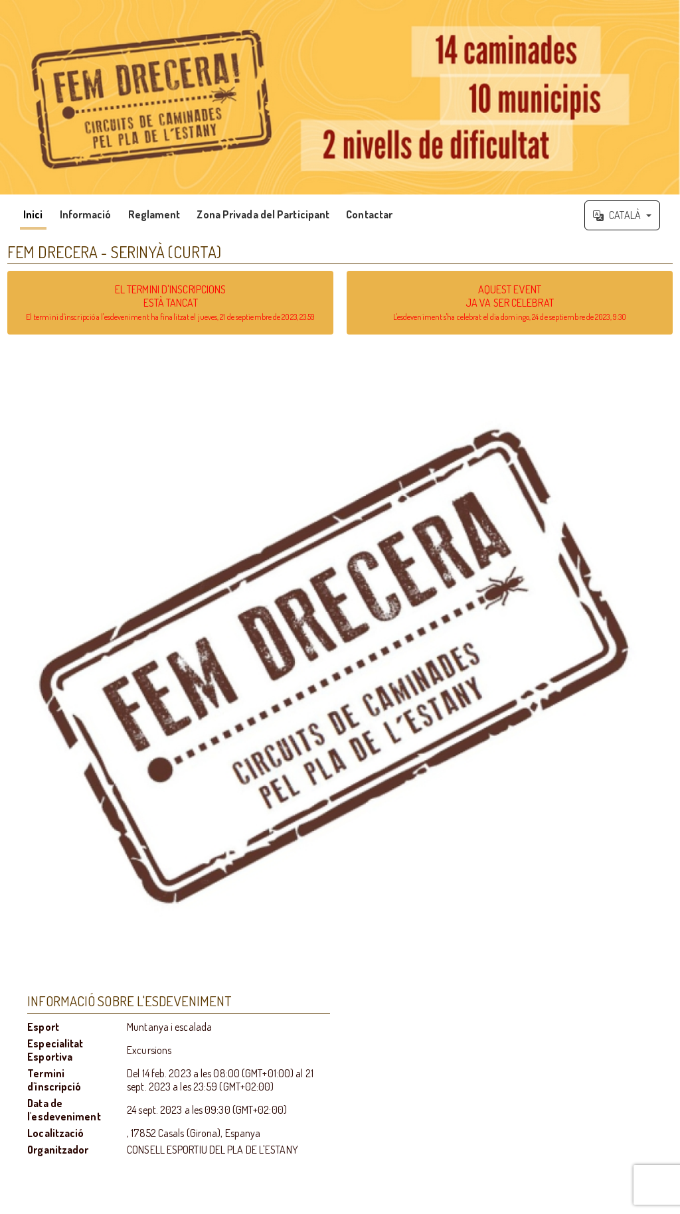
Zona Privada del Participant (263, 214)
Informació (86, 214)
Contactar (369, 214)
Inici (33, 214)
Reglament (154, 214)
